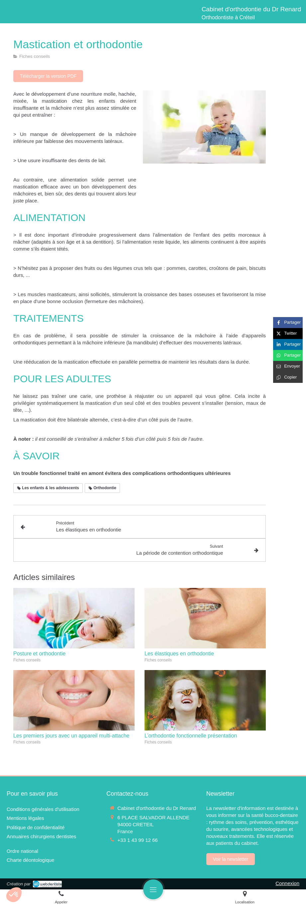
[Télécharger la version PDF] (48, 76)
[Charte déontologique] (30, 860)
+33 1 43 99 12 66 (137, 840)
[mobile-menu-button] (153, 889)
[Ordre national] (22, 851)
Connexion (287, 883)
